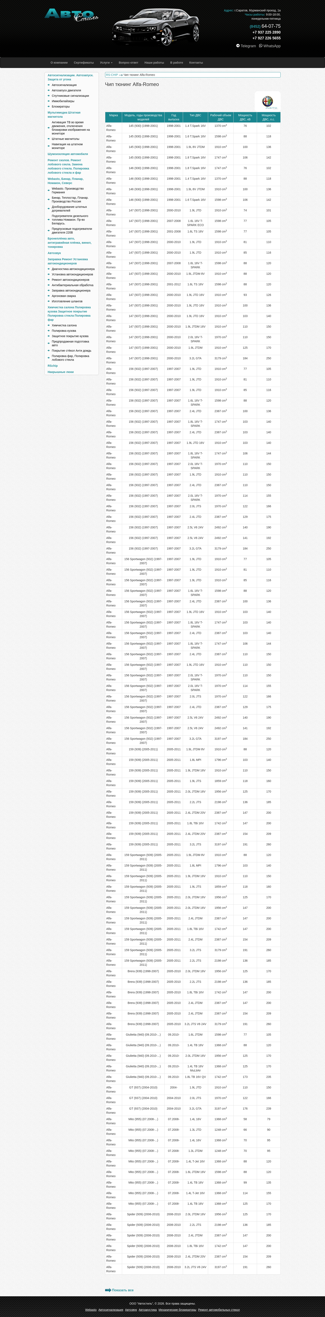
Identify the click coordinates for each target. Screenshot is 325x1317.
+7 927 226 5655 (266, 38)
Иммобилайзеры (63, 101)
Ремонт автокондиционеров (70, 279)
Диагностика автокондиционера (73, 269)
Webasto (91, 1309)
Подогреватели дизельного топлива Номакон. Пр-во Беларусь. (70, 219)
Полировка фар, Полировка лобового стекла (70, 357)
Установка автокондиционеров (72, 274)
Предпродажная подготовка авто (70, 343)
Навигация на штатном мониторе (67, 146)
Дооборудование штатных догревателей (69, 208)
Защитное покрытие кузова (70, 336)
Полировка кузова (64, 330)
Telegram (246, 46)
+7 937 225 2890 (266, 32)
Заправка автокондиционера (71, 290)
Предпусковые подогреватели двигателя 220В (72, 230)
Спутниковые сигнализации (70, 95)
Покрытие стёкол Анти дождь (71, 350)
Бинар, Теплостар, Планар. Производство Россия (70, 199)
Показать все (122, 1290)
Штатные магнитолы (65, 138)
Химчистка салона (64, 325)
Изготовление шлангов (67, 301)
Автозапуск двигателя (66, 90)
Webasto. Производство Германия (68, 190)
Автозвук (131, 1309)
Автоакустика (148, 1309)
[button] (106, 62)
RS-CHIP (112, 74)
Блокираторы (61, 106)
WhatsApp (270, 46)
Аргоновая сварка (64, 296)
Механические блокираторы (177, 1309)
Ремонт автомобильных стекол (219, 1309)
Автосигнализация (64, 85)
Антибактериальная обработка (72, 285)
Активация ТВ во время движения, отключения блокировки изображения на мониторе (71, 128)
